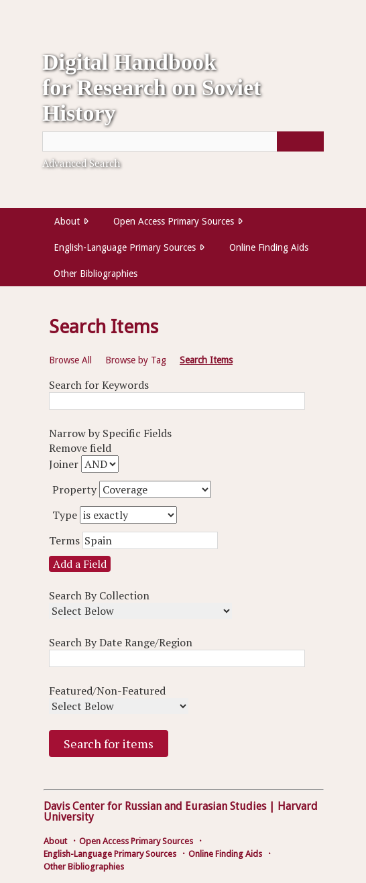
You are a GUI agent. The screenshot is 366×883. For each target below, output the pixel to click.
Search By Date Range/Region (120, 642)
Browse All (70, 360)
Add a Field (80, 563)
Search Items (206, 360)
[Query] (183, 141)
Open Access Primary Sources (173, 221)
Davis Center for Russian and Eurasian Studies (155, 806)
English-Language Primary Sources (125, 247)
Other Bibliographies (95, 273)
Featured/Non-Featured (107, 690)
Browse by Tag (135, 360)
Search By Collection (99, 595)
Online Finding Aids (268, 247)
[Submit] (300, 141)
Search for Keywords (99, 384)
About (67, 221)
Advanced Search (81, 163)
